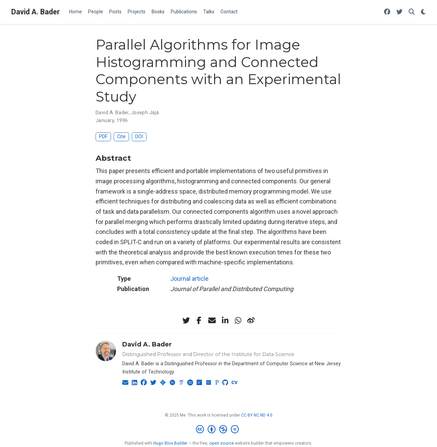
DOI (139, 137)
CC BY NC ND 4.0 (256, 415)
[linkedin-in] (225, 320)
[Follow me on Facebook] (387, 12)
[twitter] (186, 320)
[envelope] (212, 320)
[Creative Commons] (218, 429)
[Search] (412, 12)
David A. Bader (35, 12)
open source (221, 443)
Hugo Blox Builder (170, 443)
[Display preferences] (423, 12)
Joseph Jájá (145, 112)
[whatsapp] (238, 320)
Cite (121, 137)
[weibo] (251, 320)
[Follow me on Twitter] (399, 12)
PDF (103, 137)
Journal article (189, 278)
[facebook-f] (199, 320)
